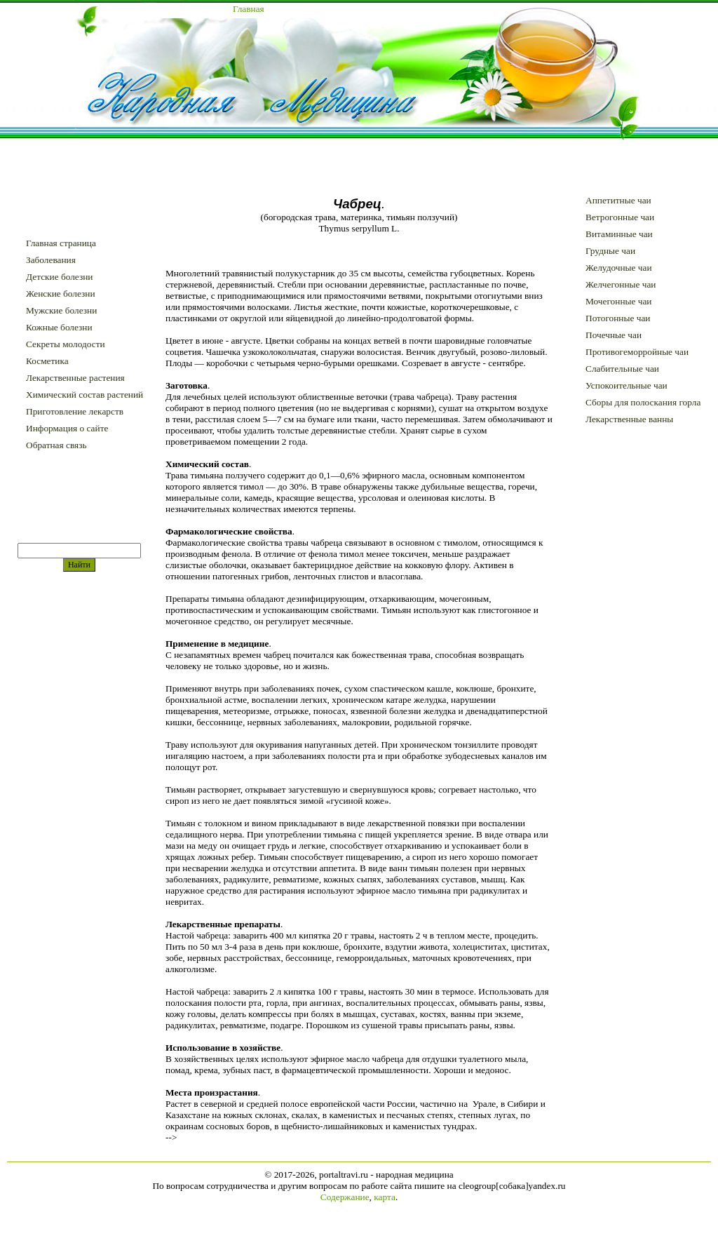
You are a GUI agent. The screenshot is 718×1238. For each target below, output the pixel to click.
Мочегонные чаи (618, 301)
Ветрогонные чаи (619, 217)
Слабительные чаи (622, 368)
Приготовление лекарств (74, 411)
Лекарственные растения (75, 377)
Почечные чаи (613, 335)
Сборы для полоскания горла (642, 402)
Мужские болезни (61, 310)
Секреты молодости (65, 344)
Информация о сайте (67, 428)
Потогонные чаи (617, 318)
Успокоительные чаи (626, 385)
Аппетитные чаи (618, 200)
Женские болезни (60, 293)
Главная (248, 9)
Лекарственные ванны (629, 419)
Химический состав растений (84, 394)
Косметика (47, 361)
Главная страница (61, 243)
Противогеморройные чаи (637, 351)
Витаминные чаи (619, 234)
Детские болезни (59, 276)
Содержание (345, 1197)
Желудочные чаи (618, 267)
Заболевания (51, 260)
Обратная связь (56, 445)
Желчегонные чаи (620, 284)
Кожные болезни (59, 327)
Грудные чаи (610, 250)
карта (384, 1197)
